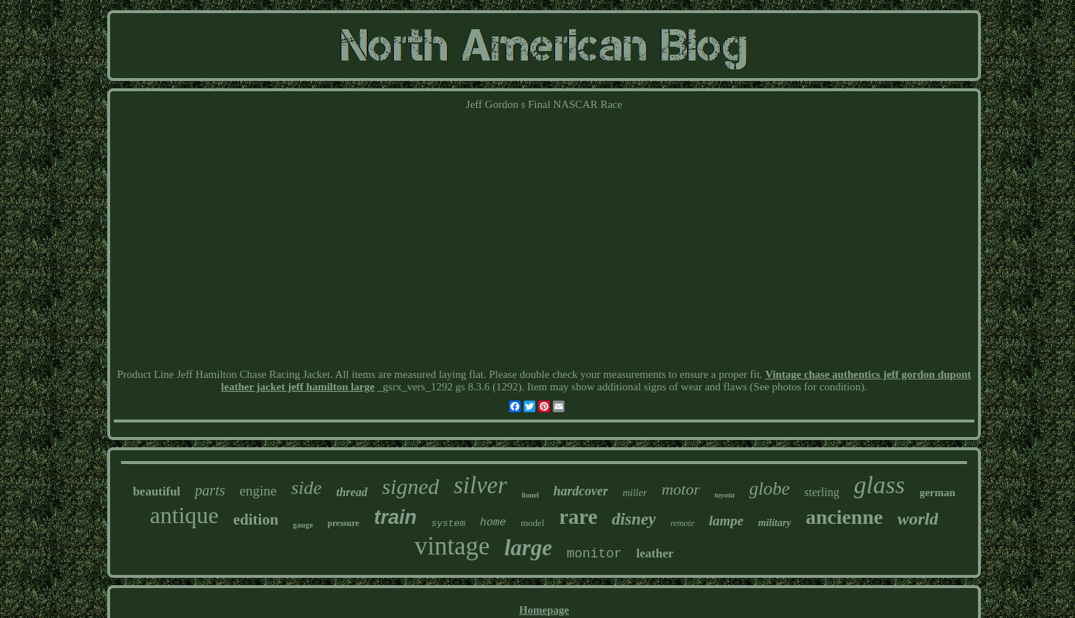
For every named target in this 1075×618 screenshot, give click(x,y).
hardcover (581, 491)
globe (769, 488)
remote (682, 523)
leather (655, 553)
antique (184, 515)
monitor (594, 553)
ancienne (844, 517)
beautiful (156, 491)
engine (257, 490)
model (533, 522)
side (306, 487)
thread (352, 492)
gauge (303, 524)
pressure (343, 523)
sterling (821, 492)
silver (480, 485)
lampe (726, 520)
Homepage (544, 610)
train (395, 517)
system (448, 523)
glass (879, 484)
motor (680, 489)
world (917, 518)
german (937, 492)
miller (635, 492)
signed (410, 486)
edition (256, 519)
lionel (529, 495)
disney (634, 519)
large (527, 547)
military (774, 522)
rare (578, 516)
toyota (725, 494)
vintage (451, 546)
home (493, 523)
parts (210, 490)
